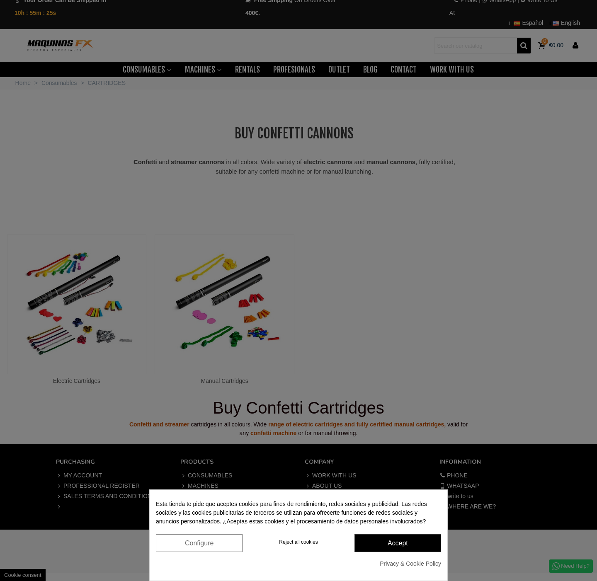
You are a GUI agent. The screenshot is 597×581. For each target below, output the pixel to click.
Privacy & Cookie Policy (410, 563)
